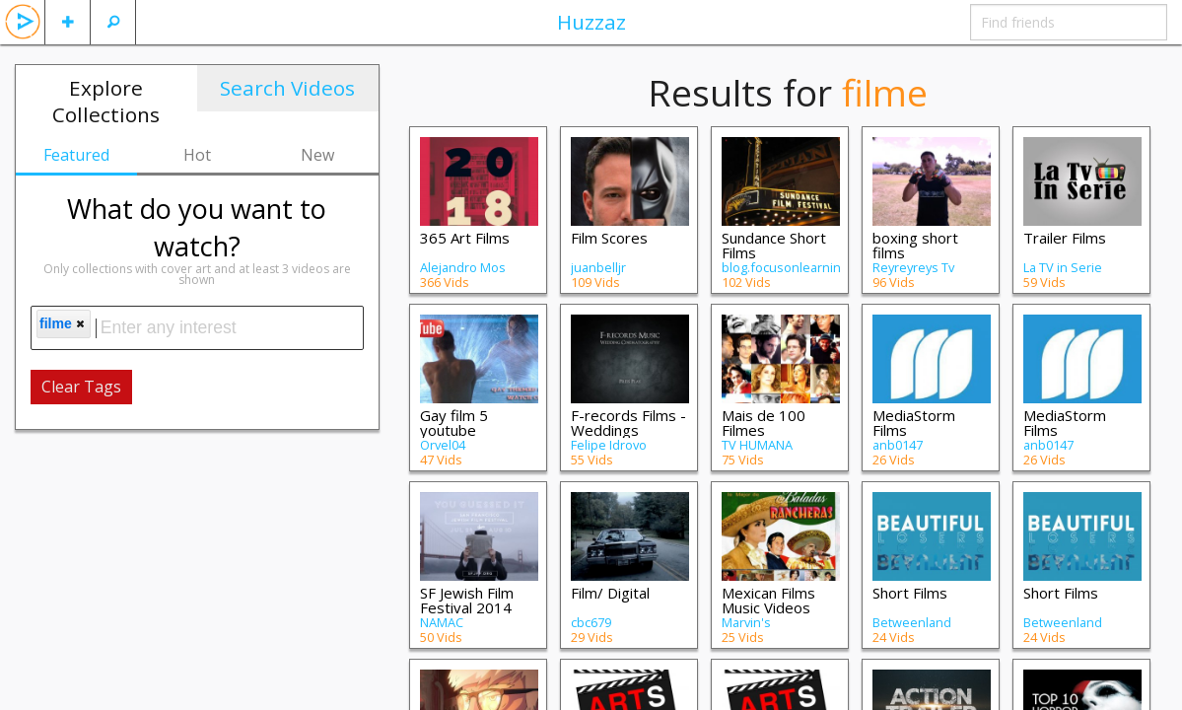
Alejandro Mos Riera (463, 274)
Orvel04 (442, 445)
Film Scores (609, 238)
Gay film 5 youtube (454, 422)
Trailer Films (1064, 238)
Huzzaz (591, 22)
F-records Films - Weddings (628, 422)
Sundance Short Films (774, 245)
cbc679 (591, 622)
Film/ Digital (610, 593)
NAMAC (441, 622)
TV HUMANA (757, 445)
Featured (76, 155)
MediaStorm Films (913, 422)
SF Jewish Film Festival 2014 (467, 600)
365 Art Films (465, 238)
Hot (197, 155)
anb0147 (897, 445)
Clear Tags (81, 386)
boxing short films (915, 245)
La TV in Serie (1062, 267)
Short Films (909, 593)
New (317, 155)
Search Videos (287, 88)
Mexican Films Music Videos (768, 600)
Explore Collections (106, 101)
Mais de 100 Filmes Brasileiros (763, 430)
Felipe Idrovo (609, 445)
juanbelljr (598, 267)
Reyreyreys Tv (913, 267)
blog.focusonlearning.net (796, 267)
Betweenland (911, 622)
